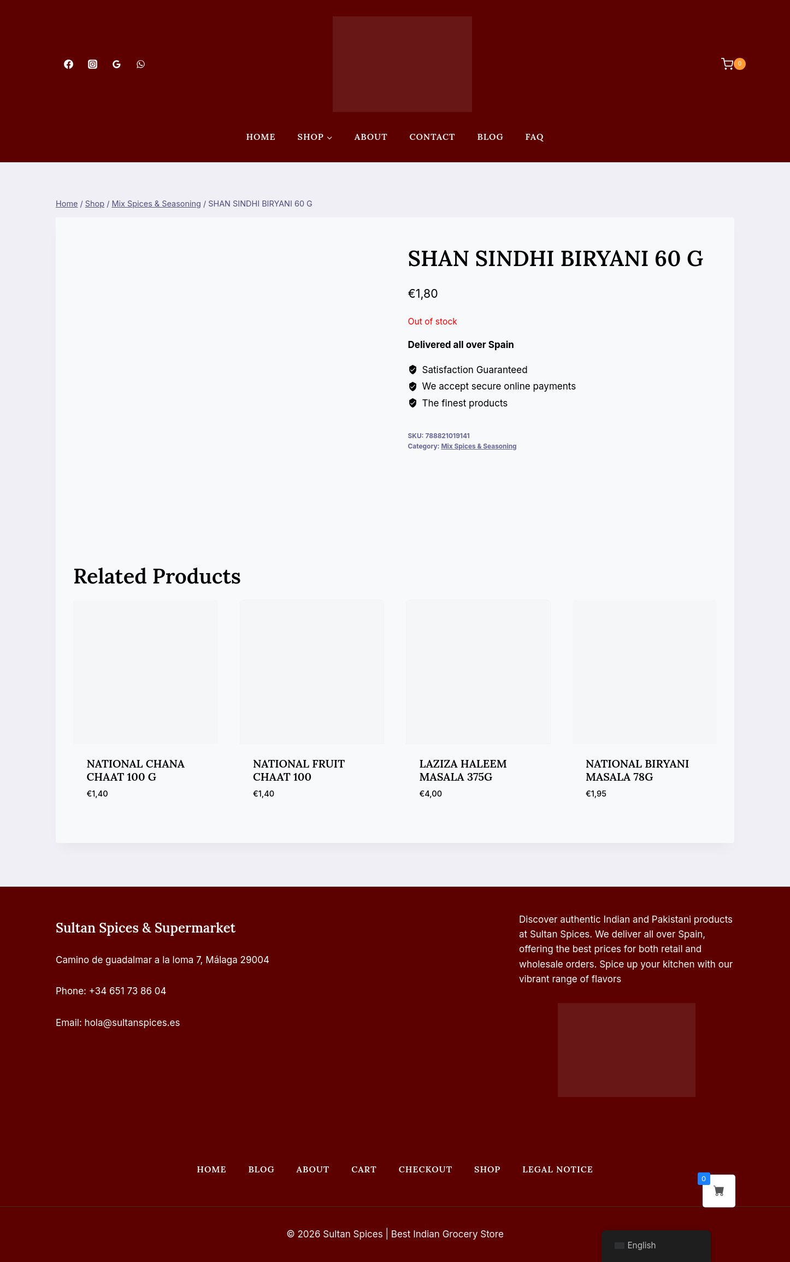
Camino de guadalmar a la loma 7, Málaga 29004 (162, 959)
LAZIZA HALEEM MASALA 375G (463, 770)
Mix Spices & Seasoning (478, 446)
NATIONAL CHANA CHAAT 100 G (136, 770)
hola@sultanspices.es (132, 1022)
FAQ (535, 136)
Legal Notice (557, 1169)
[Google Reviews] (116, 64)
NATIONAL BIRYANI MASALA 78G (637, 770)
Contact (433, 136)
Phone (70, 991)
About (371, 136)
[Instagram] (92, 64)
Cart (363, 1169)
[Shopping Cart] (728, 64)
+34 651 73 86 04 (128, 991)
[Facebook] (68, 64)
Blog (490, 136)
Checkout (425, 1169)
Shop (487, 1169)
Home (260, 136)
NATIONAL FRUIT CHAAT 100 (299, 770)
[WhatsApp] (141, 64)
